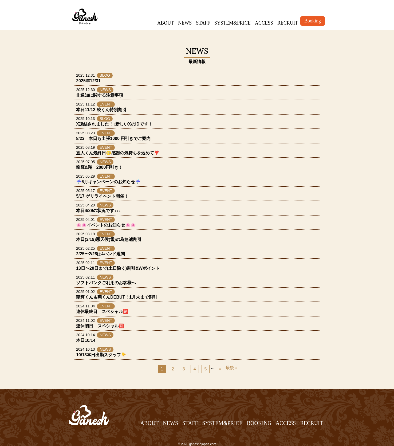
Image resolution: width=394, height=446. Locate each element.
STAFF (203, 23)
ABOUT (165, 23)
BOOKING (259, 423)
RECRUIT (287, 23)
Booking (312, 21)
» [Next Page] (220, 369)
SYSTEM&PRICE (232, 23)
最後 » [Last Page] (232, 367)
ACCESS (264, 23)
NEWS (185, 23)
